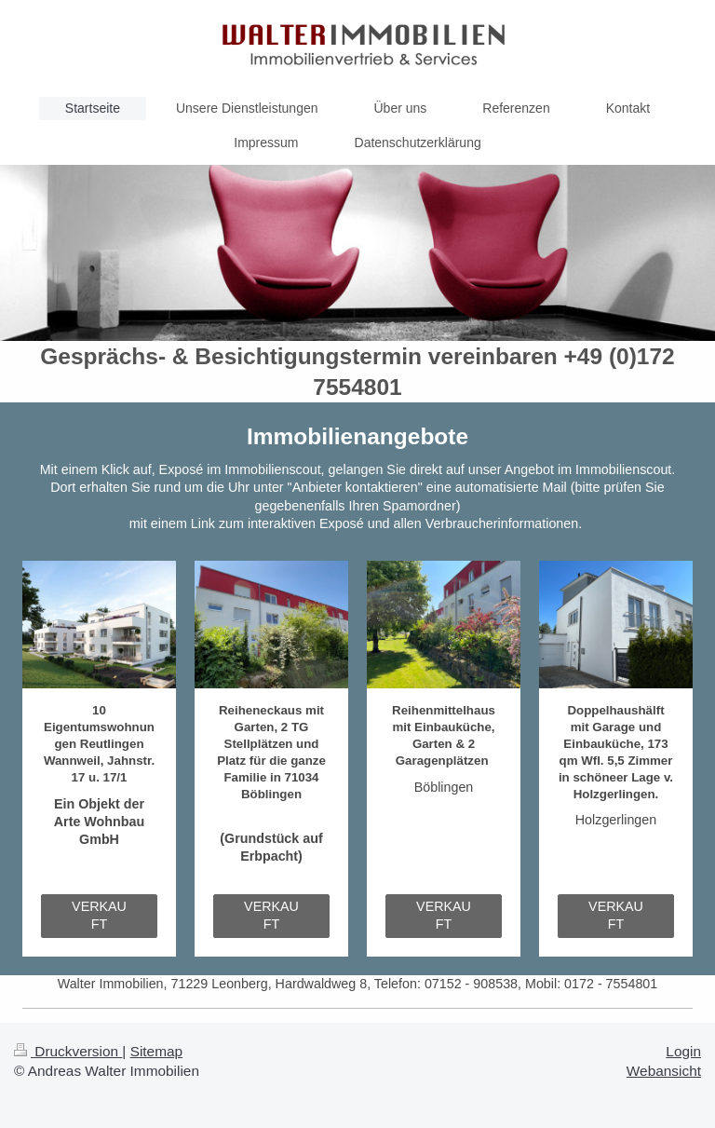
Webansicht (664, 1071)
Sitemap (156, 1051)
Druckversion (68, 1051)
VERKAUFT (99, 915)
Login (683, 1051)
